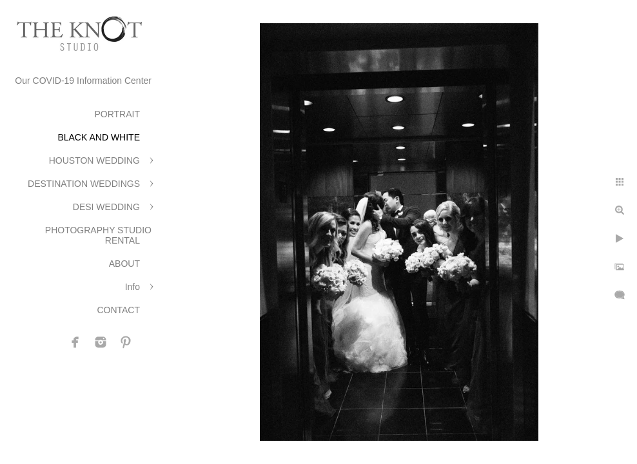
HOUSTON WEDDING (94, 160)
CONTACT (118, 310)
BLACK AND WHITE (98, 137)
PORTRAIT (117, 114)
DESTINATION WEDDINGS (84, 184)
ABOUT (124, 263)
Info (132, 287)
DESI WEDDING (106, 207)
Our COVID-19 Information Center (83, 80)
